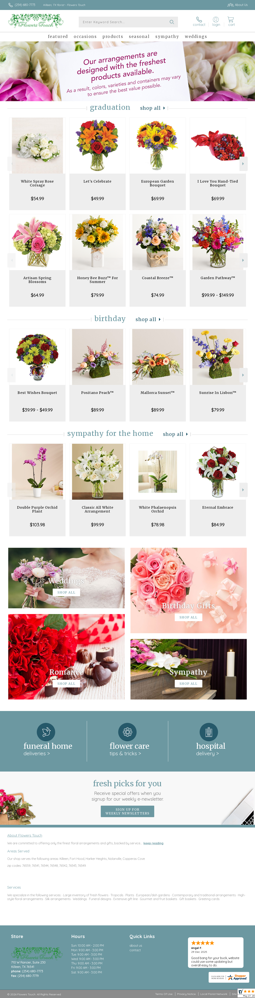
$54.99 (37, 198)
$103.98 (37, 524)
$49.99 (97, 198)
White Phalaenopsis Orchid (157, 509)
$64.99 (37, 295)
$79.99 (97, 295)
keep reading (153, 843)
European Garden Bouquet (157, 183)
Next (243, 164)
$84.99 (218, 524)
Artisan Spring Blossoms (37, 280)
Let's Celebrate (98, 181)
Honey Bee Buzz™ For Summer (97, 280)
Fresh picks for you (127, 790)
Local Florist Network (213, 994)
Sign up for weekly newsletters (127, 811)
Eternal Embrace (217, 507)
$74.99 (157, 295)
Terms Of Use (163, 994)
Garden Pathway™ (218, 278)
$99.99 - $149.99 (218, 295)
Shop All (150, 108)
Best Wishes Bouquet (37, 392)
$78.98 (157, 524)
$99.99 (97, 524)
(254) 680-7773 (25, 5)
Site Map (237, 994)
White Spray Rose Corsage (37, 183)
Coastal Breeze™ (157, 278)
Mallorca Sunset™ (158, 392)
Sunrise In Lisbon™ (217, 392)
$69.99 (157, 198)
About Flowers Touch (24, 835)
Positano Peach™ (97, 392)
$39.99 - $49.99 (37, 410)
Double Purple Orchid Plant (37, 509)
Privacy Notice (186, 994)
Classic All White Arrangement (97, 509)
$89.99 (97, 410)
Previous (11, 164)
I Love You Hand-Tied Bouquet (218, 183)
